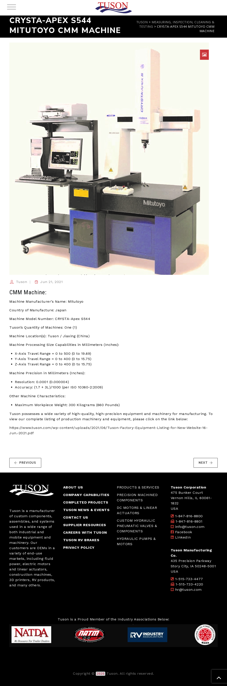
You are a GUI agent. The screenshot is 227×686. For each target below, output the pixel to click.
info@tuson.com (190, 527)
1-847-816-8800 (189, 516)
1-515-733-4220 (189, 584)
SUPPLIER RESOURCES (84, 525)
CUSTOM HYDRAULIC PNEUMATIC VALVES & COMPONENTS (137, 525)
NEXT (206, 463)
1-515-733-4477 (189, 579)
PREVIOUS (25, 463)
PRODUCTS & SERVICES (138, 487)
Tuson (21, 282)
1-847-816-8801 (189, 521)
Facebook (183, 532)
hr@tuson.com (188, 589)
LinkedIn (183, 537)
